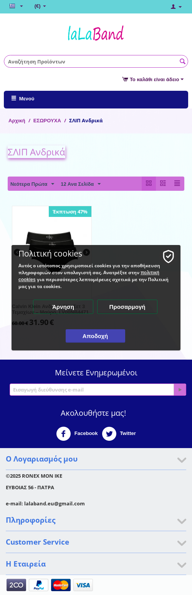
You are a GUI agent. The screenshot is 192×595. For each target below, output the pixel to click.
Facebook (77, 434)
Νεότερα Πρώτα (32, 184)
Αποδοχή (95, 336)
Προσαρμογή (127, 306)
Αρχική (16, 120)
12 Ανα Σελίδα (81, 184)
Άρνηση (63, 306)
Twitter (119, 434)
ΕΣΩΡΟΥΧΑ (47, 120)
